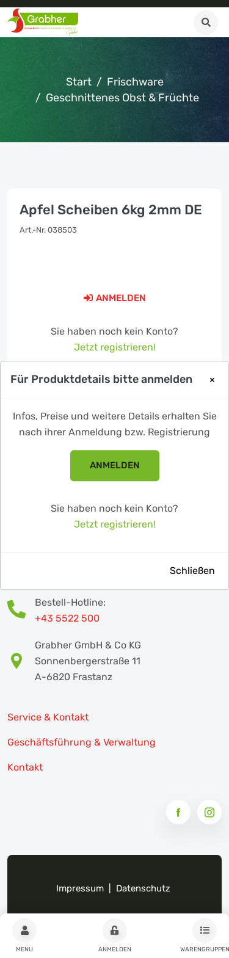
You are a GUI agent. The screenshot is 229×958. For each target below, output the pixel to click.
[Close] (212, 380)
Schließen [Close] (192, 570)
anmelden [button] (115, 465)
